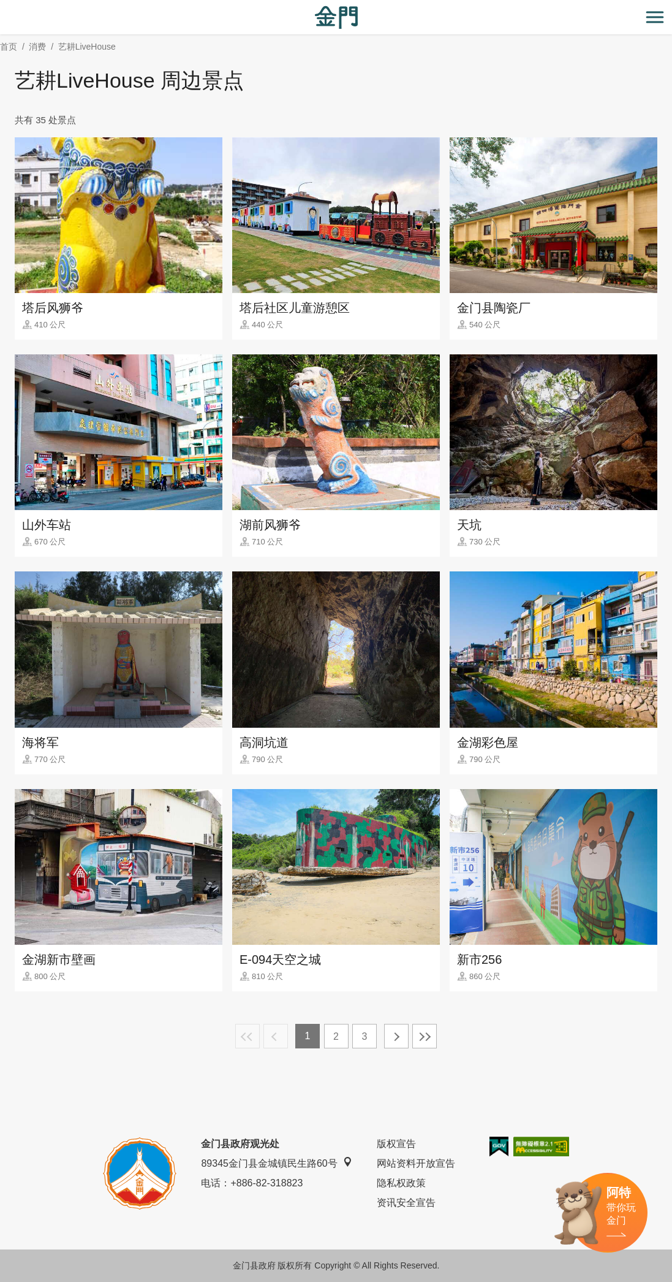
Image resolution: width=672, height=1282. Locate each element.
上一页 (275, 1036)
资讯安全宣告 (406, 1202)
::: (4, 7)
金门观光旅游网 (336, 17)
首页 (8, 47)
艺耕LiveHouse (87, 47)
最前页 (247, 1036)
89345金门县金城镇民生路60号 (276, 1163)
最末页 (424, 1036)
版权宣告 (396, 1144)
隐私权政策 (401, 1183)
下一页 (396, 1036)
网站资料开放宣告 (416, 1163)
